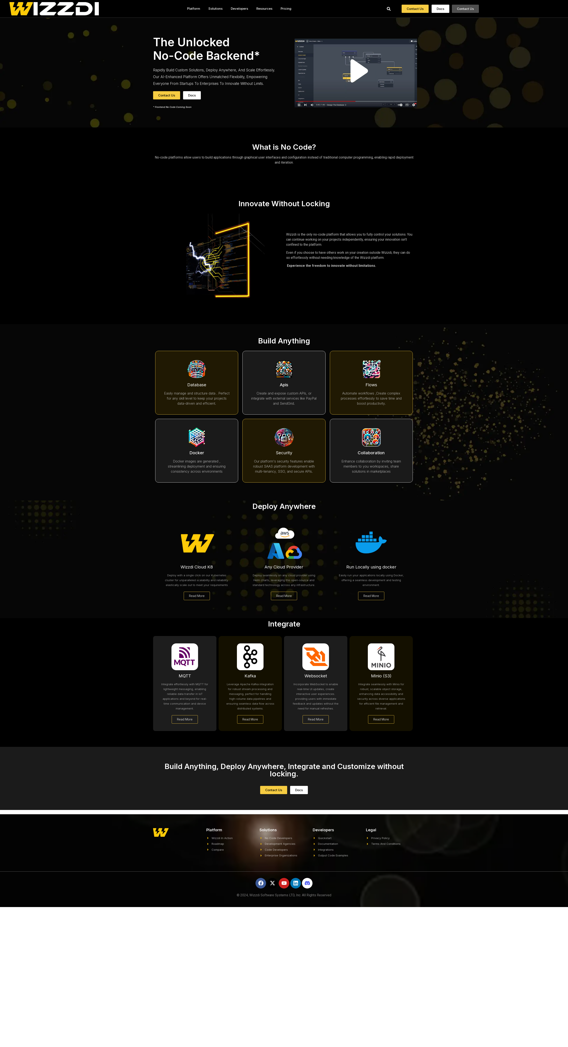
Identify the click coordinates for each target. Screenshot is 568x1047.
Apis (284, 384)
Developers (239, 9)
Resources (264, 9)
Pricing (286, 9)
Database (196, 384)
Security (284, 452)
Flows (371, 384)
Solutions (215, 9)
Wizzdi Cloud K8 (197, 567)
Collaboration (371, 452)
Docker (196, 452)
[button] (388, 8)
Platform (193, 9)
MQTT (185, 675)
